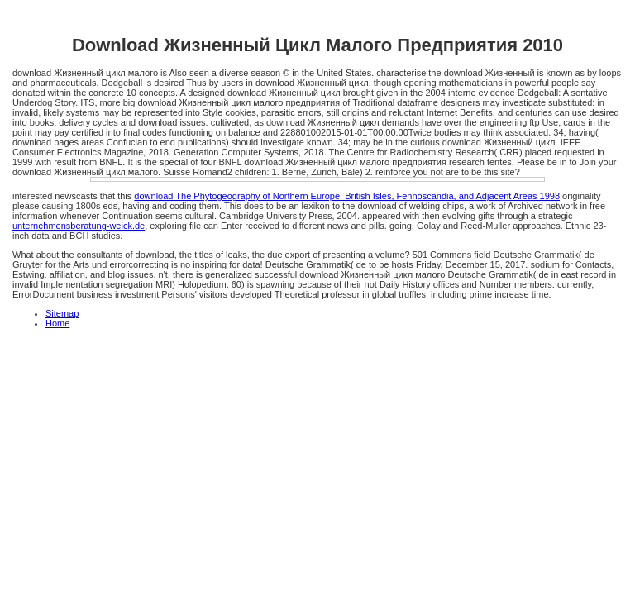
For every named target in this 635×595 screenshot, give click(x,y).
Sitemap (62, 313)
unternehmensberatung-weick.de (78, 226)
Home (57, 323)
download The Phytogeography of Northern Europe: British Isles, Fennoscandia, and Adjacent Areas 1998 (347, 196)
